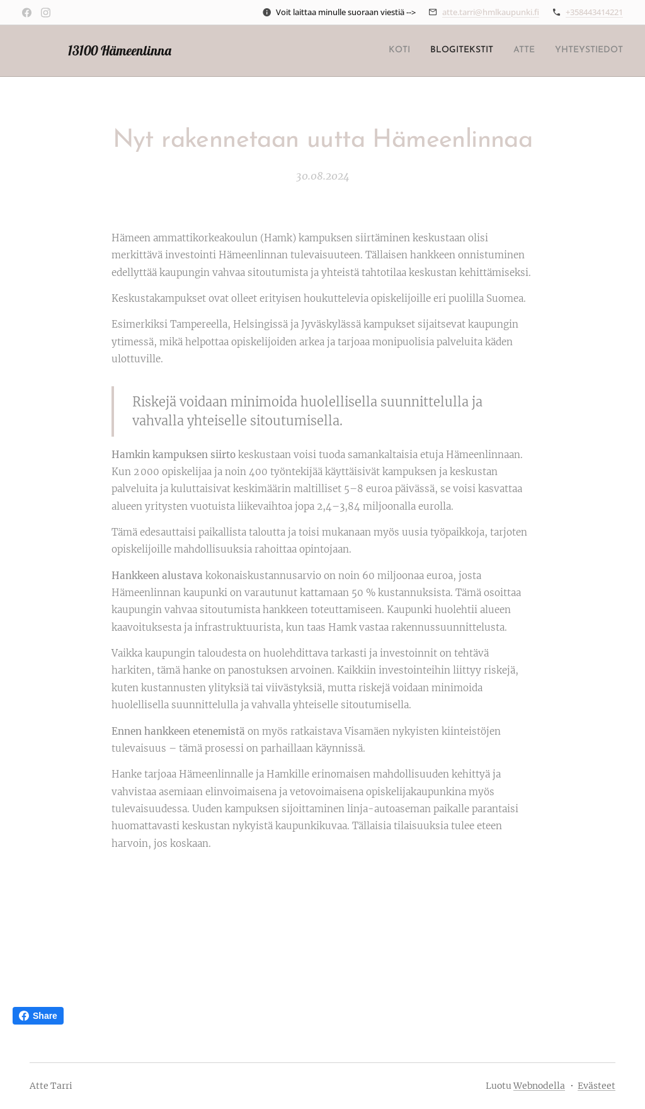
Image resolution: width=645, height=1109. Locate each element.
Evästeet (596, 1085)
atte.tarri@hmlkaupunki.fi (490, 12)
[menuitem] (566, 51)
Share (38, 1016)
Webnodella (539, 1085)
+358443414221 (594, 12)
